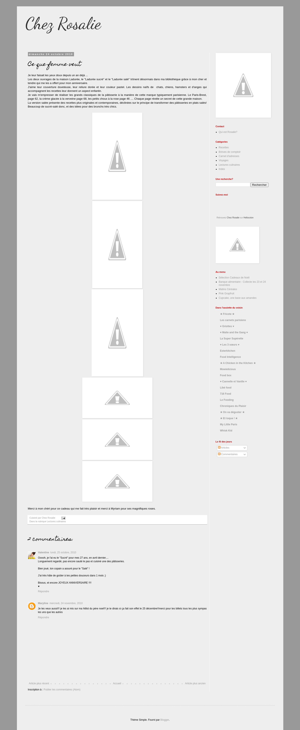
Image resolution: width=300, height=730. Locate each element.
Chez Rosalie (63, 23)
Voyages (224, 160)
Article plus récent (39, 683)
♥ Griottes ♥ (227, 326)
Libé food (226, 387)
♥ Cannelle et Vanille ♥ (233, 381)
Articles (223, 447)
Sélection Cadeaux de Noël (234, 277)
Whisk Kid (226, 430)
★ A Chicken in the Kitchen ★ (238, 363)
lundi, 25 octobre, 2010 (63, 552)
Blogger (164, 719)
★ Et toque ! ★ (229, 418)
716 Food (225, 393)
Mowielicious (228, 369)
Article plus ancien (195, 683)
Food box (226, 375)
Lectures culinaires (56, 521)
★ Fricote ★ (227, 314)
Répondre (43, 591)
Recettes (224, 147)
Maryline (43, 603)
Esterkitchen (227, 350)
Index (222, 169)
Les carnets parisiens (233, 320)
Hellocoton (248, 217)
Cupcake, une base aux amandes (238, 297)
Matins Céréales (228, 289)
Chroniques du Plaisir (233, 406)
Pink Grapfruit (226, 293)
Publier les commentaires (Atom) (62, 689)
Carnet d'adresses (229, 156)
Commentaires (228, 454)
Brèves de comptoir (230, 151)
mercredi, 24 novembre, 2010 (66, 603)
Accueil (117, 683)
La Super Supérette (231, 338)
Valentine (43, 552)
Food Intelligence (230, 356)
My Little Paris (228, 424)
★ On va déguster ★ (232, 412)
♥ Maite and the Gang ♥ (234, 332)
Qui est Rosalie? (228, 132)
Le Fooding (227, 399)
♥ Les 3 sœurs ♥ (230, 344)
